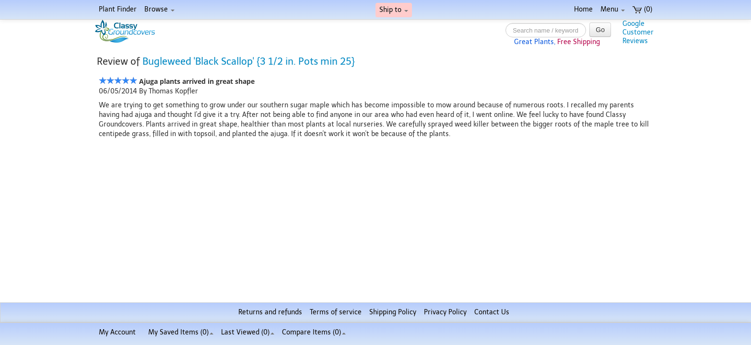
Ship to (393, 10)
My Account (117, 332)
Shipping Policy (392, 312)
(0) (642, 9)
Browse (159, 9)
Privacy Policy (445, 312)
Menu (612, 9)
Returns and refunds (270, 312)
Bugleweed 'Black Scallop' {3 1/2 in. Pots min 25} (248, 61)
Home (583, 9)
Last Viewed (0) (247, 332)
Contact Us (491, 312)
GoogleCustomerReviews (638, 32)
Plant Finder (118, 9)
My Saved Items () (180, 332)
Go (600, 30)
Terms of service (336, 312)
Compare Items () (314, 332)
